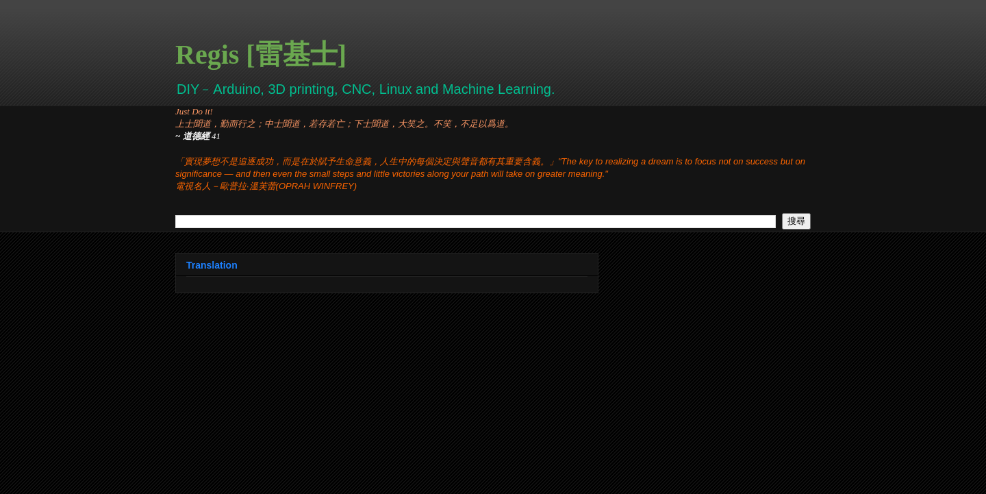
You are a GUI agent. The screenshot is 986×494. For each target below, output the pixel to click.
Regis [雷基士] (260, 54)
